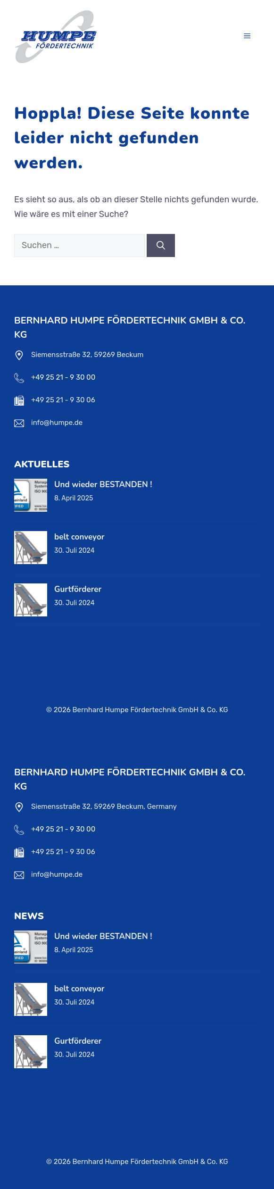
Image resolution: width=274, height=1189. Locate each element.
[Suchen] (161, 245)
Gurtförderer (77, 589)
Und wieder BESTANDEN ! (103, 484)
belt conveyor (79, 537)
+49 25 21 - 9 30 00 (63, 377)
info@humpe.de (57, 422)
